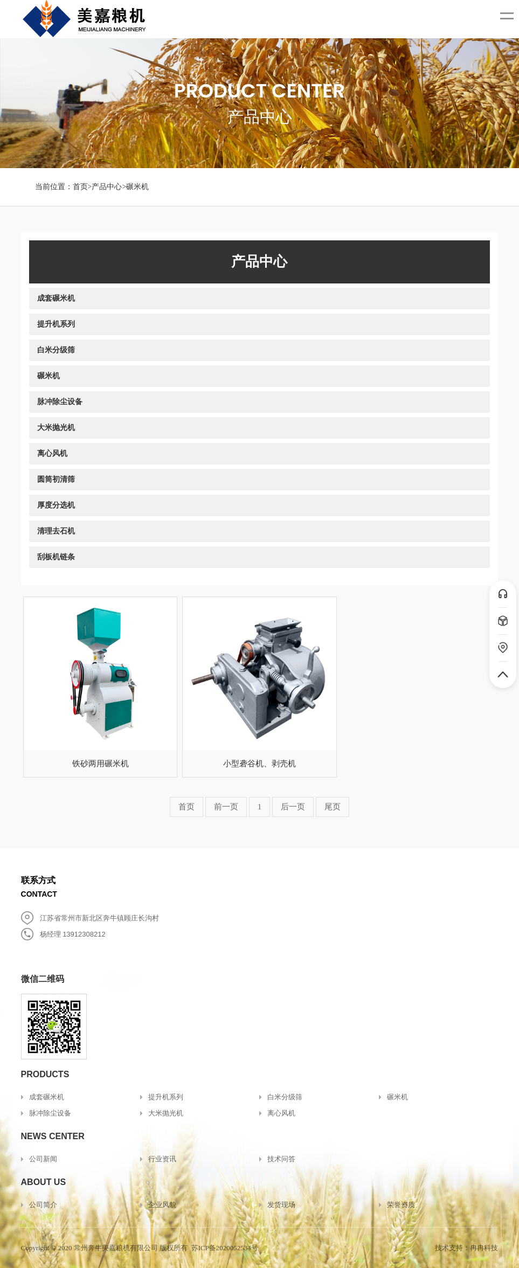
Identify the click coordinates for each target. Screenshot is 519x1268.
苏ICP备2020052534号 (224, 1248)
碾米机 (137, 187)
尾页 (332, 806)
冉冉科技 (484, 1248)
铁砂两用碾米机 (100, 763)
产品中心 (107, 187)
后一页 (293, 806)
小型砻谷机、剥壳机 (259, 763)
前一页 (226, 806)
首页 (80, 187)
